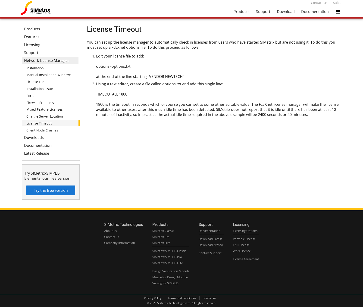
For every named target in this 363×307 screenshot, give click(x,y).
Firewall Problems (40, 102)
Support (263, 11)
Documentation (315, 11)
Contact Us (319, 2)
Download (286, 11)
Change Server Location (44, 116)
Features (31, 36)
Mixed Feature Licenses (44, 109)
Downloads (34, 137)
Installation (35, 68)
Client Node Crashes (42, 130)
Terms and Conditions (182, 298)
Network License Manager (46, 60)
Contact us (209, 298)
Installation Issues (40, 88)
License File (35, 82)
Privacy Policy (152, 298)
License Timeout (39, 123)
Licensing (32, 44)
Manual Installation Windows (49, 75)
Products (242, 11)
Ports (30, 95)
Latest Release (36, 153)
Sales (337, 2)
